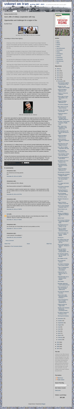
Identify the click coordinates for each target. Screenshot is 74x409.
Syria (42, 164)
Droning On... (61, 237)
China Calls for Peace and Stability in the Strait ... (63, 98)
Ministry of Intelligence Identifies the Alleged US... (63, 215)
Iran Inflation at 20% (62, 258)
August (60, 324)
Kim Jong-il (60, 211)
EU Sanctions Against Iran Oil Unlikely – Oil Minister (63, 255)
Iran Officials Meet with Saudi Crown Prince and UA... (63, 241)
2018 (58, 68)
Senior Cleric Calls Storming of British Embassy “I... (62, 296)
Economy (58, 55)
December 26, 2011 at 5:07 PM (14, 194)
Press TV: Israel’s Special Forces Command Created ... (63, 229)
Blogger (43, 404)
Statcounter (58, 390)
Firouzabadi (13, 164)
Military (58, 42)
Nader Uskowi (61, 379)
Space (58, 46)
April (59, 333)
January (60, 339)
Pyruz (29, 164)
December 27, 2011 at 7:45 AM (14, 219)
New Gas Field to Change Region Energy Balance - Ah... (63, 250)
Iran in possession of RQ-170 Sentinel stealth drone (63, 288)
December (60, 81)
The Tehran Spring (62, 196)
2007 (58, 348)
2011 (58, 79)
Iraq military (24, 164)
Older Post (49, 243)
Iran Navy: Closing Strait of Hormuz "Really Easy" (63, 123)
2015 (58, 70)
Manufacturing (59, 61)
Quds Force (33, 164)
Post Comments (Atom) (16, 246)
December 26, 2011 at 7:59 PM (14, 209)
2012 (58, 77)
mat (8, 214)
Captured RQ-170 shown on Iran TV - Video (63, 273)
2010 (58, 342)
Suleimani (39, 164)
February (60, 337)
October (60, 320)
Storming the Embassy (63, 315)
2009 (58, 344)
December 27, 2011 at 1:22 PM (14, 228)
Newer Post (7, 243)
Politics (58, 52)
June (59, 329)
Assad (9, 164)
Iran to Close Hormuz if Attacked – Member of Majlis (63, 246)
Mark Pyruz (60, 377)
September (61, 322)
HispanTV (60, 181)
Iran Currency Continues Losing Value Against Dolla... (64, 221)
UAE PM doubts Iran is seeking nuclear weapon (63, 278)
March (59, 335)
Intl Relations (59, 53)
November (60, 318)
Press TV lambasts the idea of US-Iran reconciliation (63, 269)
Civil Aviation (59, 50)
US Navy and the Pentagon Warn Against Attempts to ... (63, 118)
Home (28, 243)
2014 (58, 73)
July (59, 327)
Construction (59, 57)
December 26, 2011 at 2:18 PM (14, 176)
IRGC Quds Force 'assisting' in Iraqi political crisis (62, 127)
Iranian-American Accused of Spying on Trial (63, 140)
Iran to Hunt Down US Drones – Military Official (63, 234)
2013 (58, 75)
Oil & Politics (61, 281)
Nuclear (58, 44)
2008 (58, 346)
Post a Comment (10, 240)
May (59, 331)
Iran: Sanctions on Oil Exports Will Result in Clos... (63, 132)
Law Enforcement (60, 48)
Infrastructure (59, 59)
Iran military (19, 164)
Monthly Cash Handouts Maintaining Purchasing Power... (63, 309)
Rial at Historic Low (62, 209)
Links (57, 63)
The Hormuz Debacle (63, 104)
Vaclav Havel (61, 218)
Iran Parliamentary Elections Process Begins (62, 165)
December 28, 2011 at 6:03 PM (14, 237)
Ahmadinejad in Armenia (64, 172)
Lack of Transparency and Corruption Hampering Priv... (63, 301)
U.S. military (46, 164)
